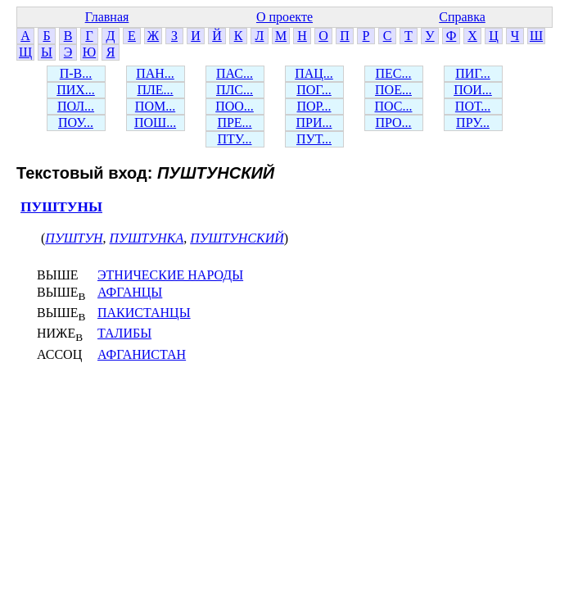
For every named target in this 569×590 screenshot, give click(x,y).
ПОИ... (473, 90)
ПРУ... (473, 122)
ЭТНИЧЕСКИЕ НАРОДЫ (170, 275)
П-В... (76, 73)
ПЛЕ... (155, 90)
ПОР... (313, 106)
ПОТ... (472, 106)
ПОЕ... (393, 90)
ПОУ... (75, 122)
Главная (107, 17)
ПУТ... (314, 139)
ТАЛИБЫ (124, 333)
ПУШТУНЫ (61, 207)
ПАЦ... (314, 73)
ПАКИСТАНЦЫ (144, 313)
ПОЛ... (75, 106)
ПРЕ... (234, 122)
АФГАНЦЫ (129, 292)
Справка (462, 17)
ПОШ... (155, 122)
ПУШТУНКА (147, 238)
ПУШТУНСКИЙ (237, 238)
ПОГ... (314, 90)
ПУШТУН (73, 238)
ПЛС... (234, 90)
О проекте (284, 17)
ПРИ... (314, 122)
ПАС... (234, 73)
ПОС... (394, 106)
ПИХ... (75, 90)
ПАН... (155, 73)
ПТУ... (234, 139)
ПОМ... (155, 106)
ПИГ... (472, 73)
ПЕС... (394, 73)
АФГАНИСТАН (141, 354)
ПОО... (234, 106)
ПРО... (393, 122)
